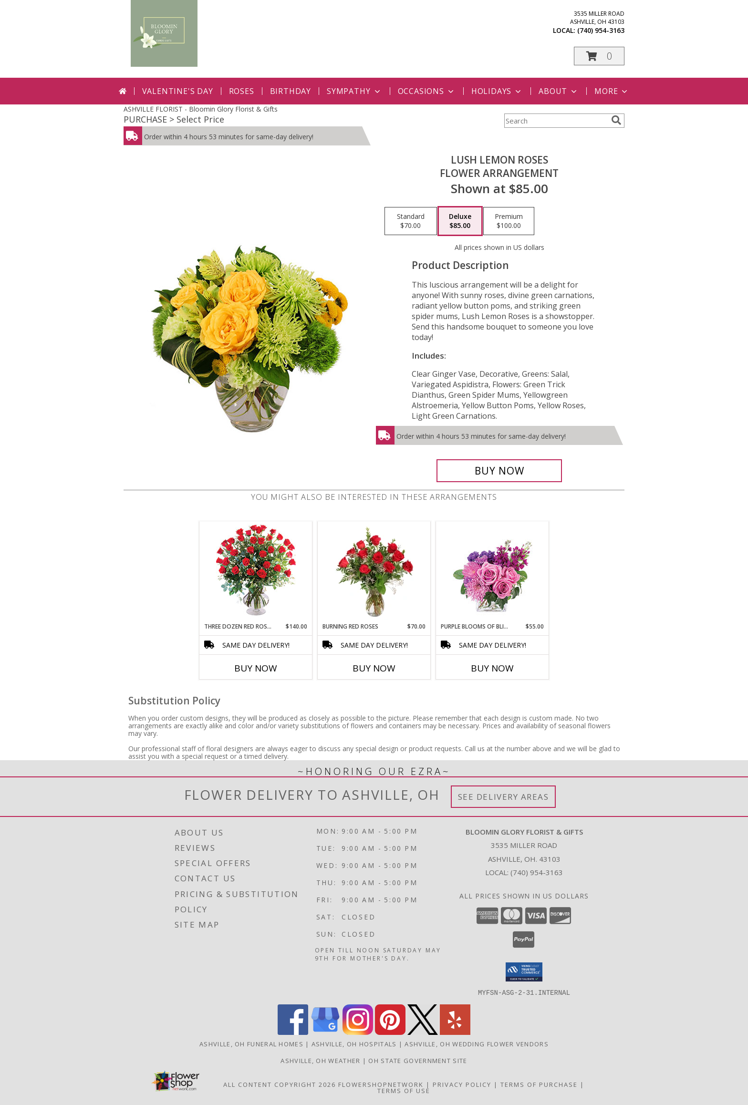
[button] (599, 56)
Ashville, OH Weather (320, 1060)
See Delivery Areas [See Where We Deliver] (503, 796)
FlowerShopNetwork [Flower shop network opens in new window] (381, 1084)
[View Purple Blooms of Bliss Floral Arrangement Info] (492, 572)
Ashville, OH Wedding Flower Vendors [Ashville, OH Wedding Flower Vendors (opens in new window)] (477, 1043)
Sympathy (354, 91)
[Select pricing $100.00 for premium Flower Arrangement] (509, 221)
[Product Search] (556, 120)
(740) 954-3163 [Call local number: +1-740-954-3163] (600, 30)
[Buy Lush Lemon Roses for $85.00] (499, 470)
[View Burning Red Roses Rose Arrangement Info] (374, 572)
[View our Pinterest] (390, 1031)
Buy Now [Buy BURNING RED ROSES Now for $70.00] (374, 668)
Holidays (497, 91)
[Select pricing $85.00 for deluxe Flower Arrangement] (460, 221)
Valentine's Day (177, 91)
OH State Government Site (417, 1060)
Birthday (290, 91)
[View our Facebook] (293, 1031)
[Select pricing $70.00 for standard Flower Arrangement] (410, 221)
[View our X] (422, 1031)
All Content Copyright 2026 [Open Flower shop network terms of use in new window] (279, 1084)
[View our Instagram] (358, 1031)
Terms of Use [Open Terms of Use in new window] (403, 1090)
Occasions (427, 91)
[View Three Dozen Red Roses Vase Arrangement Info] (256, 572)
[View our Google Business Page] (325, 1031)
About (559, 91)
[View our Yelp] (455, 1031)
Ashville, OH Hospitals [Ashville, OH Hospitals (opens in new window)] (354, 1043)
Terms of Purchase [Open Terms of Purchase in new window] (539, 1084)
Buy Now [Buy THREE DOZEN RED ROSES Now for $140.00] (255, 668)
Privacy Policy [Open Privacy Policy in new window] (462, 1084)
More (611, 91)
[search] (616, 120)
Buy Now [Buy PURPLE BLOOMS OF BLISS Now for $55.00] (492, 668)
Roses (241, 91)
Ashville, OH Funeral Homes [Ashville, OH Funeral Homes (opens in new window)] (251, 1043)
